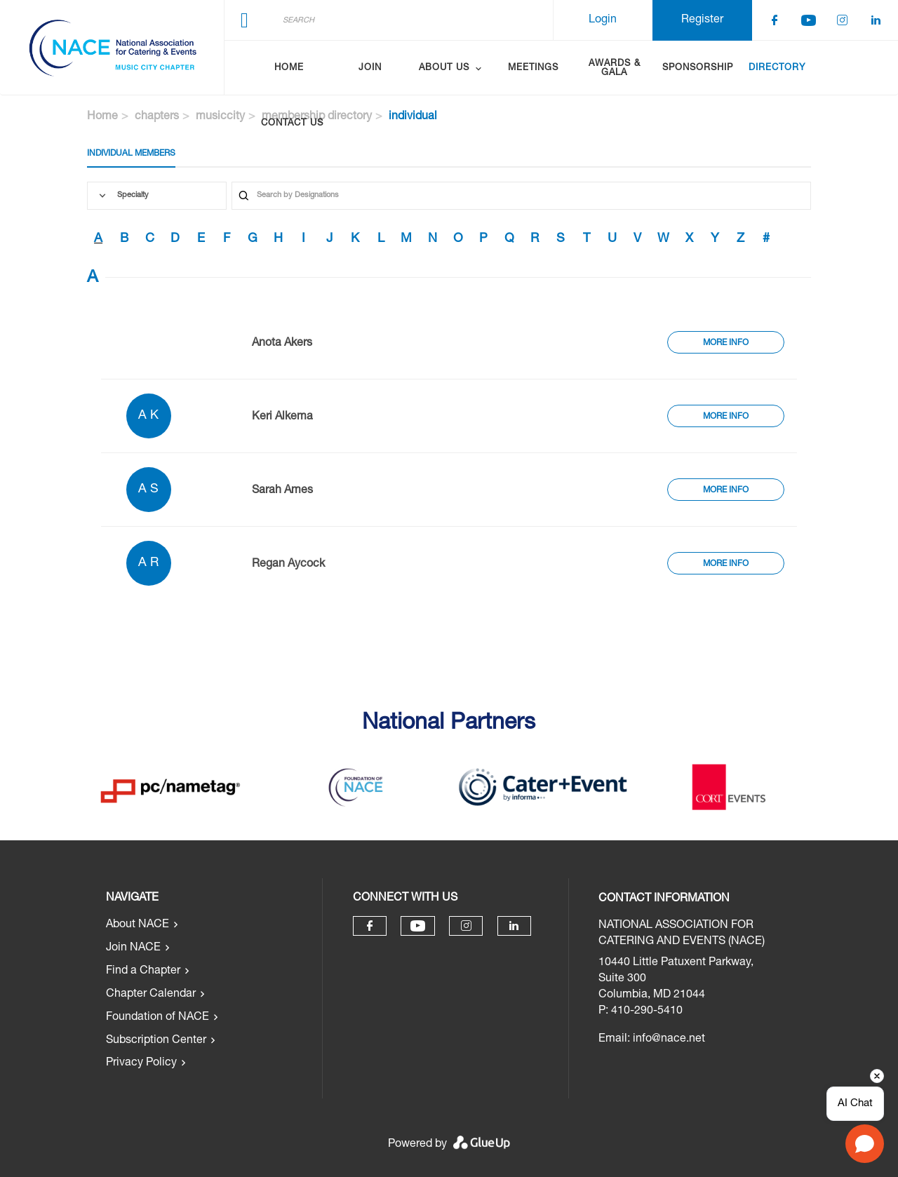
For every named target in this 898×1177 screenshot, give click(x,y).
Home (289, 68)
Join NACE (133, 948)
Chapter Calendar (151, 994)
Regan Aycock (288, 564)
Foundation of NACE (157, 1017)
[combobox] (157, 196)
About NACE (137, 925)
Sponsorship (697, 68)
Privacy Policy (141, 1063)
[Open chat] (864, 1143)
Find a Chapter (143, 971)
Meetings (533, 68)
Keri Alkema (282, 417)
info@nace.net (669, 1039)
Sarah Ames (282, 491)
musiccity (220, 117)
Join (370, 68)
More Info (726, 343)
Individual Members (131, 153)
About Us (444, 68)
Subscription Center (156, 1041)
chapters (157, 117)
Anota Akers (282, 343)
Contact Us (292, 123)
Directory (777, 68)
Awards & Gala (615, 69)
